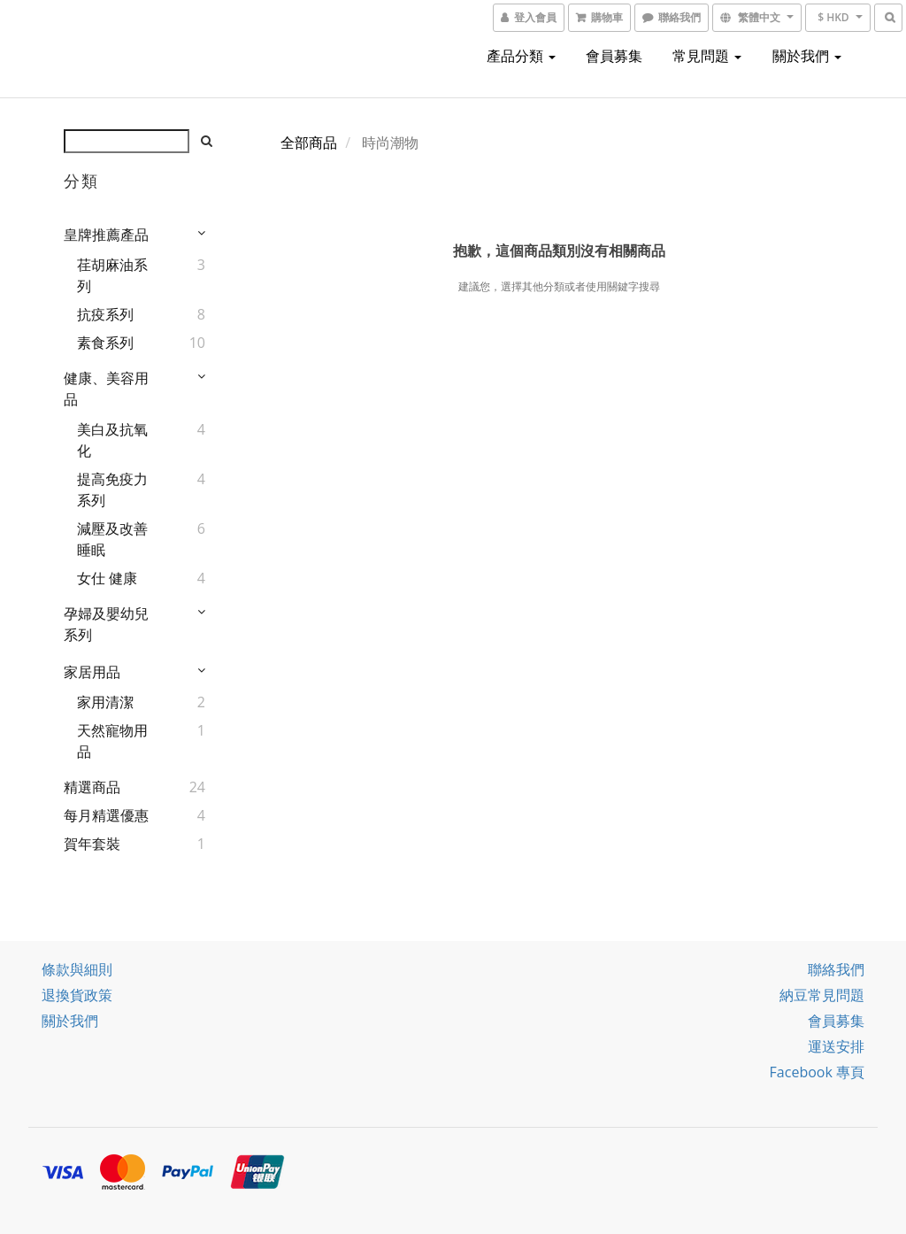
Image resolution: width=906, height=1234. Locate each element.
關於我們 (806, 56)
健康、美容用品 (106, 388)
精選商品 (92, 787)
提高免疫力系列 (112, 489)
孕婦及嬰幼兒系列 (106, 624)
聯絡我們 (836, 969)
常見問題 (706, 56)
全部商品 (308, 142)
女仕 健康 (107, 578)
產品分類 (521, 56)
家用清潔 (105, 702)
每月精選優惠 (106, 815)
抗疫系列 (105, 314)
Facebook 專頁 (817, 1072)
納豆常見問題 (821, 995)
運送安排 (836, 1046)
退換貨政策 (77, 995)
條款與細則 (77, 969)
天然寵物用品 (112, 741)
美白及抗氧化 (112, 440)
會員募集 (614, 56)
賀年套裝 (92, 843)
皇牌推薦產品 (106, 234)
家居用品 (92, 672)
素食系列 (105, 342)
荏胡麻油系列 (112, 275)
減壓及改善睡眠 (112, 539)
